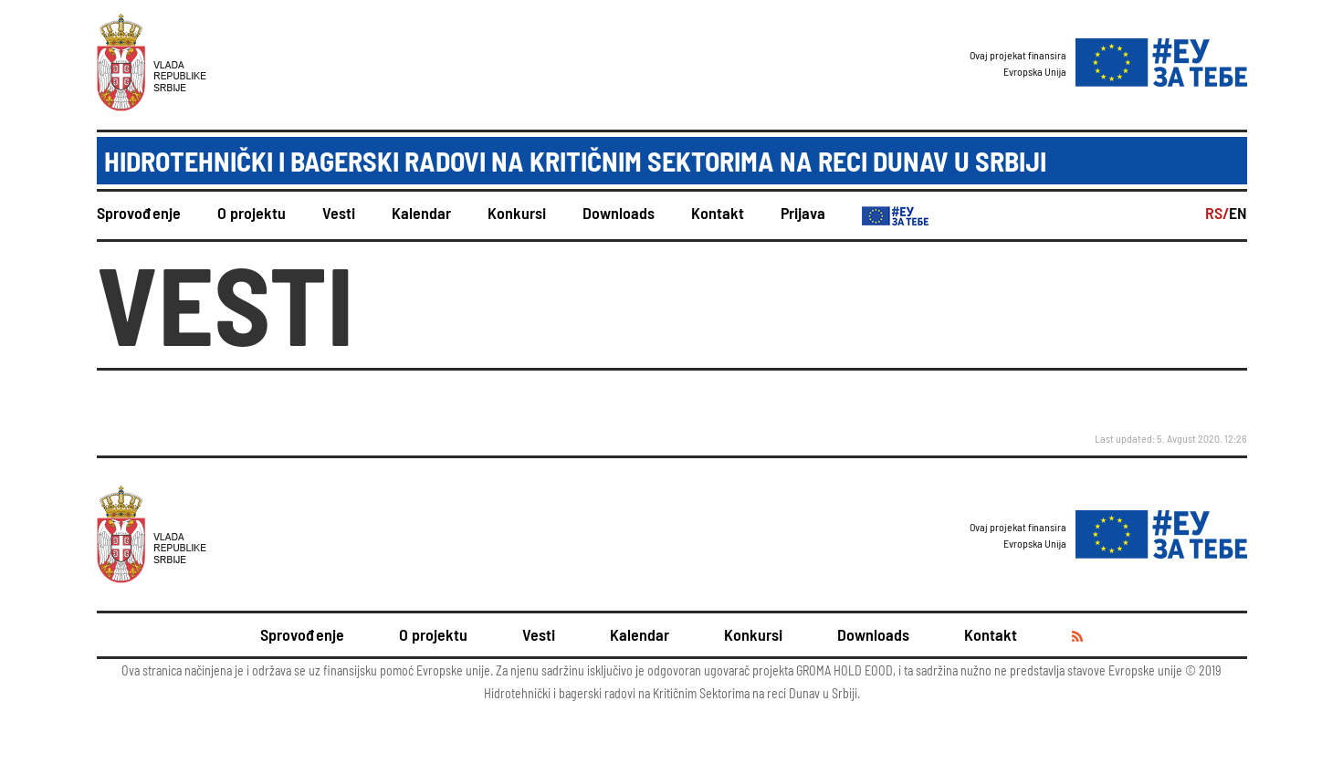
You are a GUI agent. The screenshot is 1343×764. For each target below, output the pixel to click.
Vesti (338, 213)
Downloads (618, 213)
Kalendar (421, 213)
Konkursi (517, 213)
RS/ (1217, 213)
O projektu (251, 213)
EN (1238, 213)
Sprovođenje (139, 213)
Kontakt (717, 213)
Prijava (803, 213)
